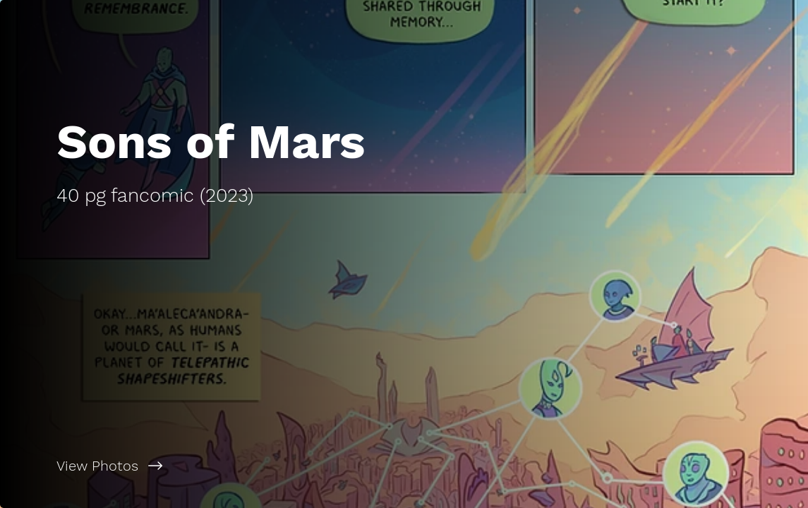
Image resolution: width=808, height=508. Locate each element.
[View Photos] (202, 465)
